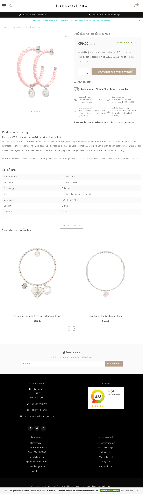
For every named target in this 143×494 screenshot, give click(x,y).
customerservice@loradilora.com (38, 416)
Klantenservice (37, 443)
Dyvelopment (106, 486)
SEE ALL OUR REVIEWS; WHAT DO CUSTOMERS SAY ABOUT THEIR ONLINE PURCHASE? (71, 20)
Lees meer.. (83, 61)
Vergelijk (106, 461)
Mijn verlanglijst (106, 457)
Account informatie (106, 443)
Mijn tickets (106, 452)
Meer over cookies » (129, 491)
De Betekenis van (37, 457)
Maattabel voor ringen (37, 447)
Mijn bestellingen (106, 447)
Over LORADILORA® (37, 452)
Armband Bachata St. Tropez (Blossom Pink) (37, 316)
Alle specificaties (71, 225)
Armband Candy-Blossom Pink (105, 316)
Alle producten (106, 466)
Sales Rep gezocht (36, 466)
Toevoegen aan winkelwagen (116, 71)
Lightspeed (75, 486)
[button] (31, 111)
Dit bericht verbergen (110, 491)
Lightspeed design (89, 486)
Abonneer (113, 363)
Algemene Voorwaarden (37, 461)
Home (7, 27)
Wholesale (37, 471)
